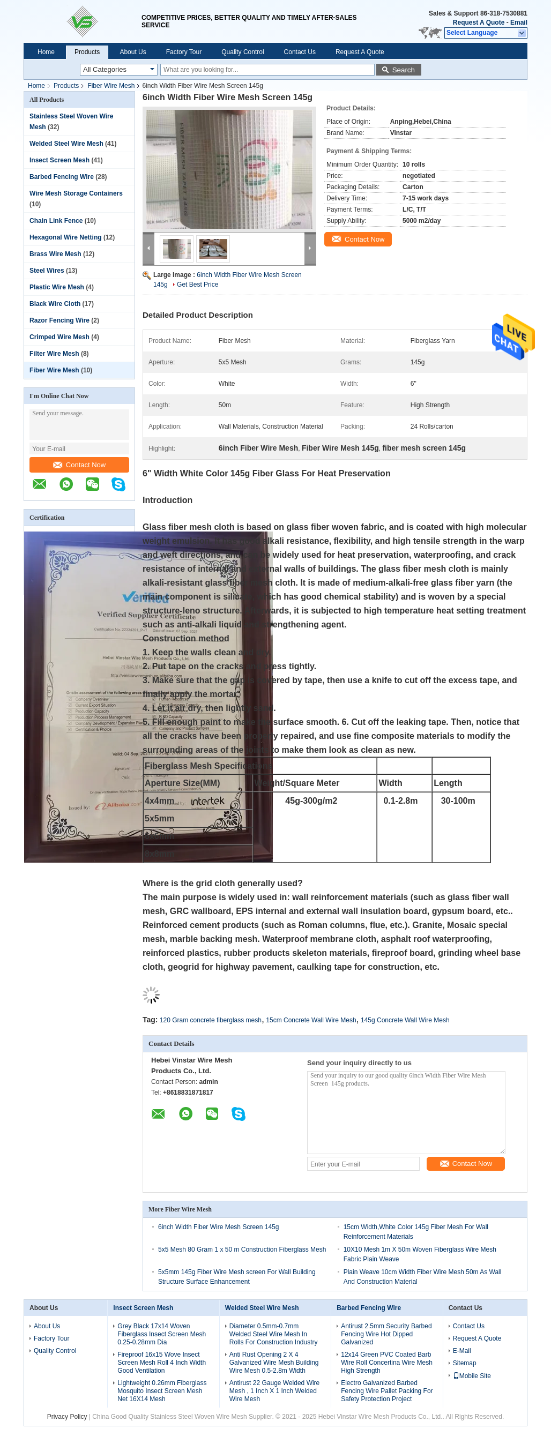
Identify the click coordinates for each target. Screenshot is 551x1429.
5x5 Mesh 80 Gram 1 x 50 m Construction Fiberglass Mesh (242, 1249)
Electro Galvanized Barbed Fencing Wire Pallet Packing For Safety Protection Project (387, 1391)
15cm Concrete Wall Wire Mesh (311, 1020)
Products (87, 52)
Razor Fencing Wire (59, 320)
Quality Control (242, 52)
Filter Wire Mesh (54, 353)
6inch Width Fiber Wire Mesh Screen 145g (218, 1227)
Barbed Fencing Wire (61, 177)
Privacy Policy (67, 1416)
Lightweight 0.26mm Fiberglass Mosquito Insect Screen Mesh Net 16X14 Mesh (161, 1391)
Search (403, 70)
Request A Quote (478, 22)
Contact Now (79, 465)
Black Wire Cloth (54, 304)
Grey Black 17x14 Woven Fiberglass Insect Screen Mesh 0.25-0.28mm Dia (161, 1334)
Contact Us (300, 52)
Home (46, 52)
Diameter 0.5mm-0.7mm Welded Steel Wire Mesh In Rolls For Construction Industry (273, 1334)
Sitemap (464, 1363)
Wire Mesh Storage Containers (76, 193)
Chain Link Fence (56, 221)
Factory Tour (184, 52)
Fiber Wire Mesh (111, 85)
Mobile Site (472, 1376)
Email (518, 22)
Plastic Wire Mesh (56, 287)
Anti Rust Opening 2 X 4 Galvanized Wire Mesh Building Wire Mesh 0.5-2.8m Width (274, 1362)
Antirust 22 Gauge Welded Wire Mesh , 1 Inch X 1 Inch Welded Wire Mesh (274, 1391)
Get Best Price (197, 284)
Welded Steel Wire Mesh (66, 143)
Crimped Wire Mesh (59, 337)
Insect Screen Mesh (59, 160)
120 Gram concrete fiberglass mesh (211, 1020)
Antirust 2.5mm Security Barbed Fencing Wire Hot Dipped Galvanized (386, 1334)
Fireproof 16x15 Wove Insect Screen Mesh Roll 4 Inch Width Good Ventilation (161, 1362)
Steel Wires (46, 270)
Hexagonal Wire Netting (65, 237)
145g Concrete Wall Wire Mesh (405, 1020)
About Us (133, 52)
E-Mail (462, 1351)
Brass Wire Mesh (55, 254)
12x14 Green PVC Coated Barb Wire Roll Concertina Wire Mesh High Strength (387, 1362)
